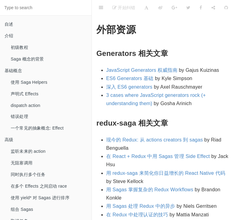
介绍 (9, 35)
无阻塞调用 (21, 162)
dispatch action (25, 105)
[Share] (213, 7)
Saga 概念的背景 (27, 59)
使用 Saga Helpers (29, 82)
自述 (9, 24)
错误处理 (19, 116)
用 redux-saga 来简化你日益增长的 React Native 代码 (165, 173)
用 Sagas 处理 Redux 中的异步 (140, 206)
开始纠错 (123, 7)
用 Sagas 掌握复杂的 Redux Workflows (149, 189)
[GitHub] (226, 7)
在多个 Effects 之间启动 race (39, 186)
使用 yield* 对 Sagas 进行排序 (40, 197)
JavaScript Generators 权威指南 (141, 70)
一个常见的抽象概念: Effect (37, 128)
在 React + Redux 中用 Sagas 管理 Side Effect (158, 156)
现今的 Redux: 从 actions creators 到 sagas (154, 139)
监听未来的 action (28, 151)
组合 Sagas (22, 209)
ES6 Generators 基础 (130, 78)
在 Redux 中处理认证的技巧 (137, 214)
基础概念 (13, 70)
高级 (9, 139)
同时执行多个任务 (28, 174)
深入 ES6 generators (129, 87)
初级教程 (19, 47)
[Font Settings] (146, 7)
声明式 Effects (25, 93)
